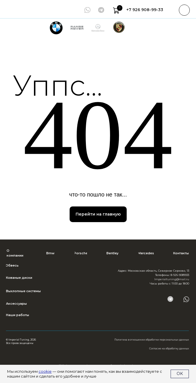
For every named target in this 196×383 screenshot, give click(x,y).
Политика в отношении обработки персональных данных (151, 339)
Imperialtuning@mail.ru (171, 279)
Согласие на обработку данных (169, 348)
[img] (101, 10)
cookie (45, 371)
